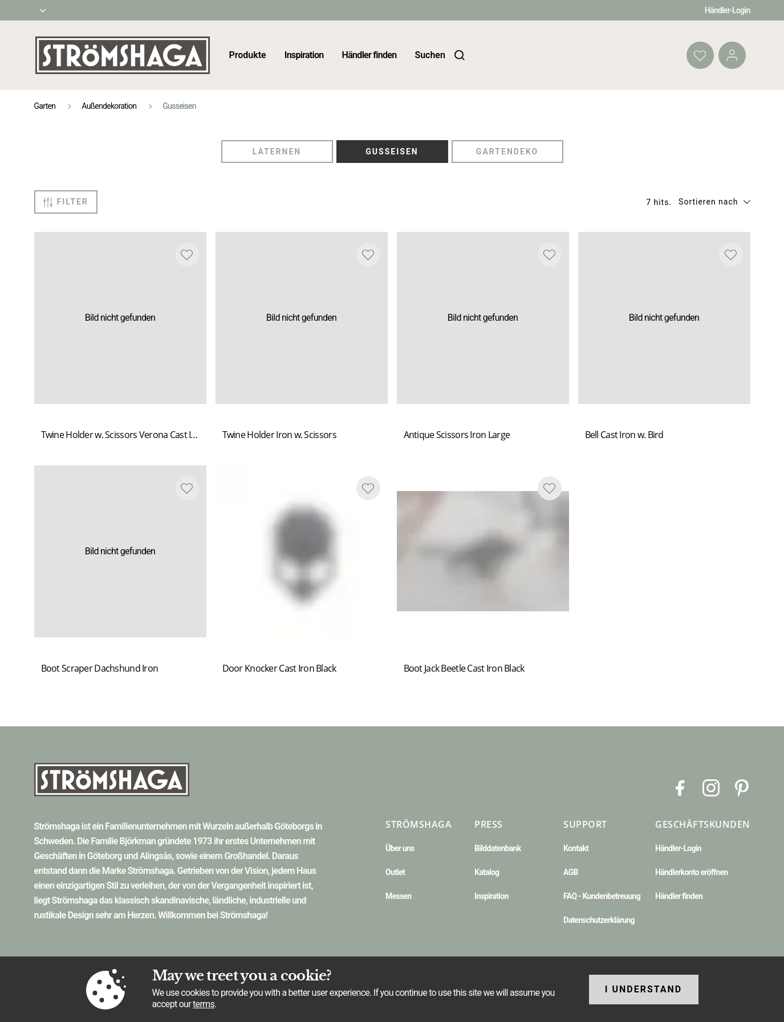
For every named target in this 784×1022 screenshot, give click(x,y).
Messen (398, 896)
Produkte (247, 55)
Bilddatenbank (497, 848)
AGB (570, 872)
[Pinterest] (741, 787)
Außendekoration (109, 106)
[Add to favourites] (187, 255)
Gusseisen (391, 151)
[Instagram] (711, 787)
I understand (644, 989)
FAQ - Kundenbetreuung (601, 896)
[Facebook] (680, 787)
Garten (45, 106)
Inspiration (304, 55)
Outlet (395, 872)
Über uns (399, 848)
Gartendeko (507, 151)
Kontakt (575, 848)
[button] (714, 201)
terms (203, 1004)
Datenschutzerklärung (599, 920)
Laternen (277, 151)
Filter (65, 202)
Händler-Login (727, 10)
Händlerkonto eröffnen (691, 872)
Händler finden (369, 55)
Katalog (486, 872)
